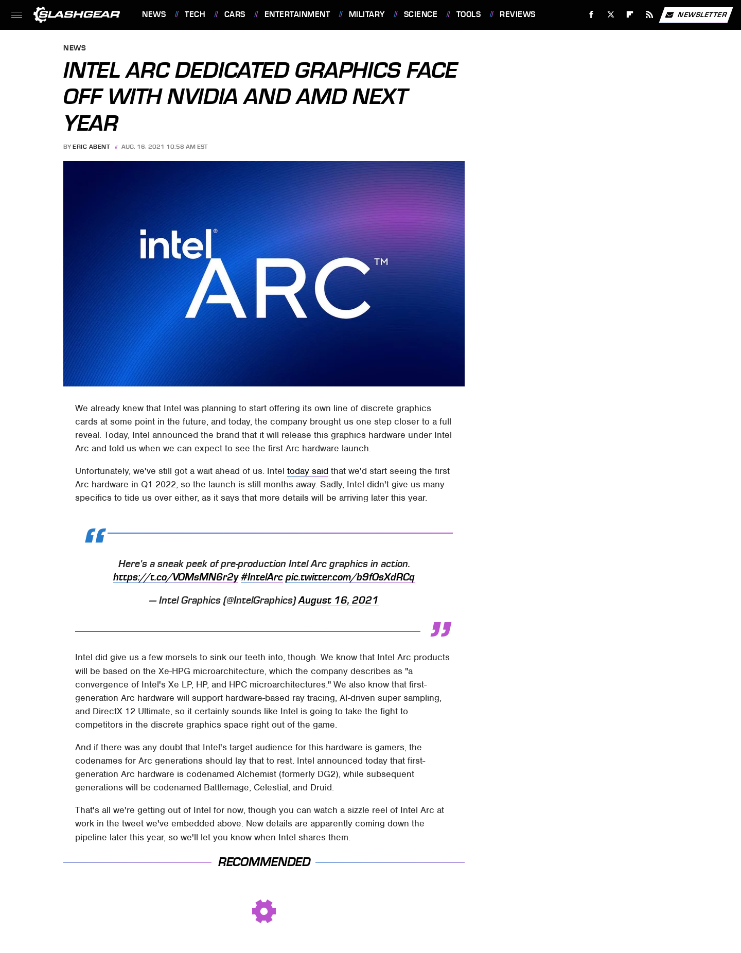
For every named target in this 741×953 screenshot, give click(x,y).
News (154, 14)
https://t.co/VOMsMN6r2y (175, 577)
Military (367, 14)
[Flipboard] (630, 15)
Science (421, 14)
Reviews (518, 14)
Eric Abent (91, 146)
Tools (468, 14)
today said (307, 470)
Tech (195, 14)
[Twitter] (610, 15)
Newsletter (695, 15)
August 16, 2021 (338, 600)
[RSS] (649, 15)
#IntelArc (262, 577)
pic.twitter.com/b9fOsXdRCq (350, 577)
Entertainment (297, 14)
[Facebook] (591, 15)
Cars (234, 14)
